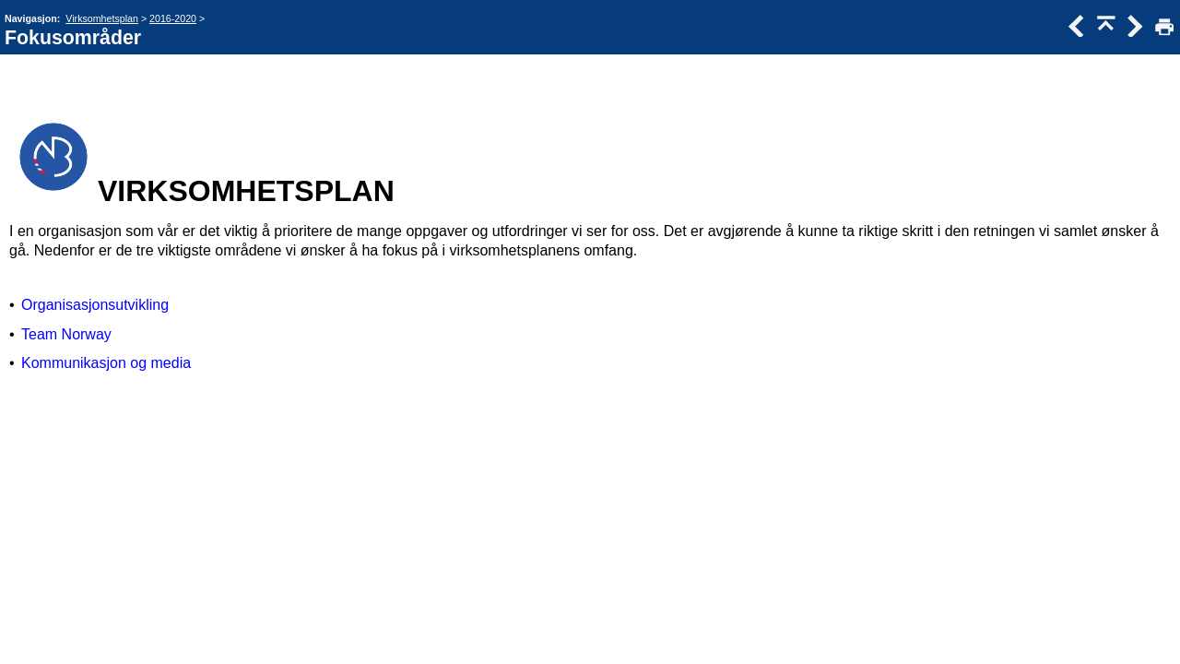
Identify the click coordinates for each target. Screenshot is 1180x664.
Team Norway (66, 334)
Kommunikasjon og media (106, 363)
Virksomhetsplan (101, 18)
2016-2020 (172, 18)
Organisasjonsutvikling (95, 305)
